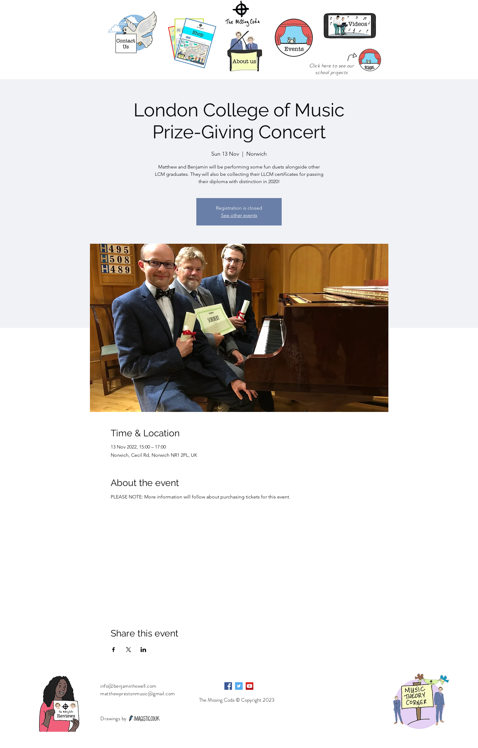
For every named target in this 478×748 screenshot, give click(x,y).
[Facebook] (228, 686)
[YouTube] (249, 686)
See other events (239, 215)
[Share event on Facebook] (113, 649)
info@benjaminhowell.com (128, 686)
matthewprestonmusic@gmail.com (137, 693)
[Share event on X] (128, 649)
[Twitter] (239, 686)
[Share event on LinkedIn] (143, 649)
